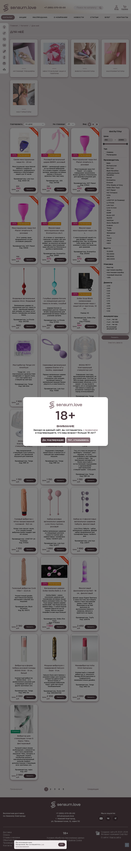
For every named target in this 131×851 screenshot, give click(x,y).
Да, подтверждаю (53, 440)
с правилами (90, 430)
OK (61, 844)
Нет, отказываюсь (78, 440)
